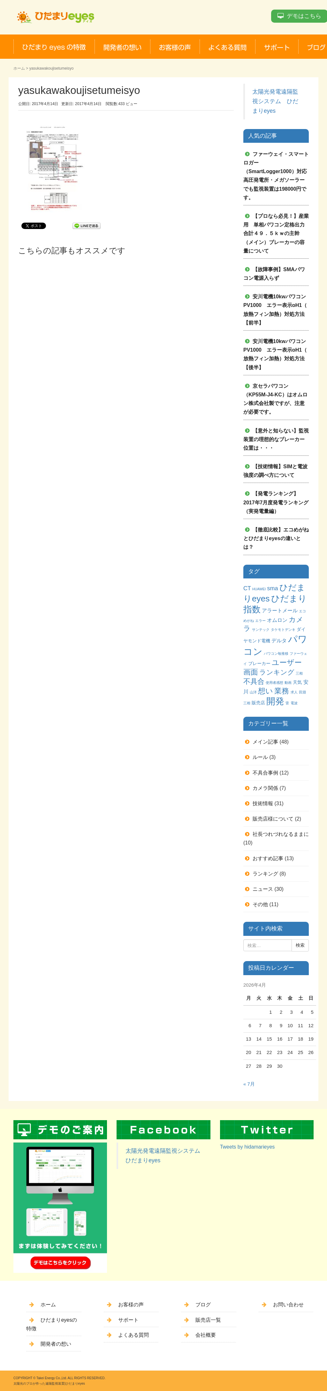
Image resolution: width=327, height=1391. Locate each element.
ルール (260, 757)
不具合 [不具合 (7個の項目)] (253, 681)
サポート (128, 1320)
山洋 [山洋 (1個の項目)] (253, 692)
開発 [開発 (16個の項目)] (275, 701)
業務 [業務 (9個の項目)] (281, 691)
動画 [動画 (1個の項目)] (288, 682)
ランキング (265, 873)
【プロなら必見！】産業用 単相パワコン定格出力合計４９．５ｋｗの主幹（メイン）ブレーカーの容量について (276, 233)
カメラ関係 (265, 788)
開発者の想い (56, 1344)
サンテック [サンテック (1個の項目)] (261, 629)
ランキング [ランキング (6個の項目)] (276, 672)
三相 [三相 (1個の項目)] (299, 673)
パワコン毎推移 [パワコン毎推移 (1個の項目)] (276, 653)
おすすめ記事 (268, 858)
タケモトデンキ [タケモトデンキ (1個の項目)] (283, 629)
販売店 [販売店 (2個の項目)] (258, 702)
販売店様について (273, 819)
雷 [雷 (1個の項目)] (287, 703)
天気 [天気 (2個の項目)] (297, 682)
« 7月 (249, 1084)
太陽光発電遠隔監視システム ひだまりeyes (275, 101)
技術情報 (263, 803)
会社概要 (205, 1335)
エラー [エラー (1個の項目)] (260, 621)
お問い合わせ (288, 1304)
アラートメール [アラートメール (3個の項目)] (280, 610)
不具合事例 (265, 773)
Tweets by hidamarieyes (247, 1147)
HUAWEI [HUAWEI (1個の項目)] (259, 589)
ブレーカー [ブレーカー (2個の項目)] (259, 663)
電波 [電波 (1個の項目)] (294, 703)
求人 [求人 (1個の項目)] (294, 692)
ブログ (203, 1304)
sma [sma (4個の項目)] (272, 588)
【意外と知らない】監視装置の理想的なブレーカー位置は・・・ (276, 439)
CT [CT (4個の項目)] (247, 588)
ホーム (19, 68)
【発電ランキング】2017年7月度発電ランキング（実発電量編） (276, 502)
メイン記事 (265, 742)
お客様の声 (131, 1304)
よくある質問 (133, 1335)
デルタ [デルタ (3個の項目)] (279, 640)
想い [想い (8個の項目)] (265, 691)
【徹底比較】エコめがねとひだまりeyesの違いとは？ (276, 538)
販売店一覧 (208, 1320)
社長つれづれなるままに (281, 834)
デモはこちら (304, 16)
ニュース (263, 889)
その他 (260, 904)
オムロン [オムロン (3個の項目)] (277, 620)
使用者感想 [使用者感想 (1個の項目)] (274, 682)
